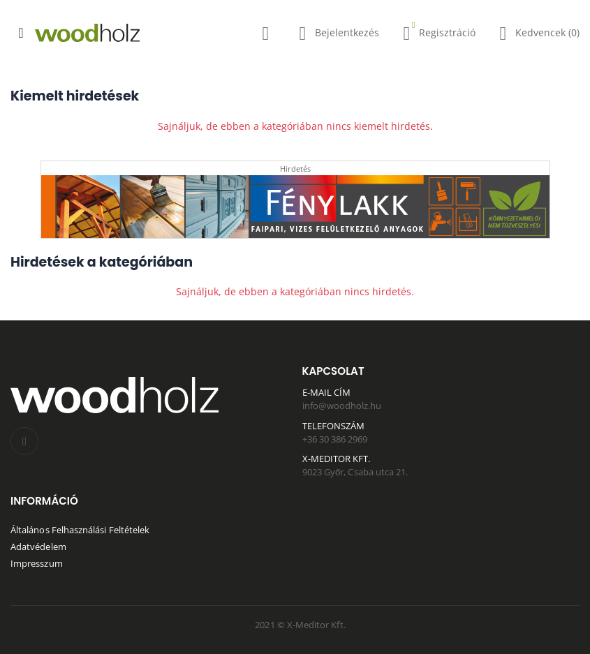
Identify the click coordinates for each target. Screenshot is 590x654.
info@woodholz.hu (342, 405)
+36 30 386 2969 (335, 439)
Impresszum (36, 563)
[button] (265, 36)
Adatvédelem (38, 546)
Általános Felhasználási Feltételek (79, 529)
